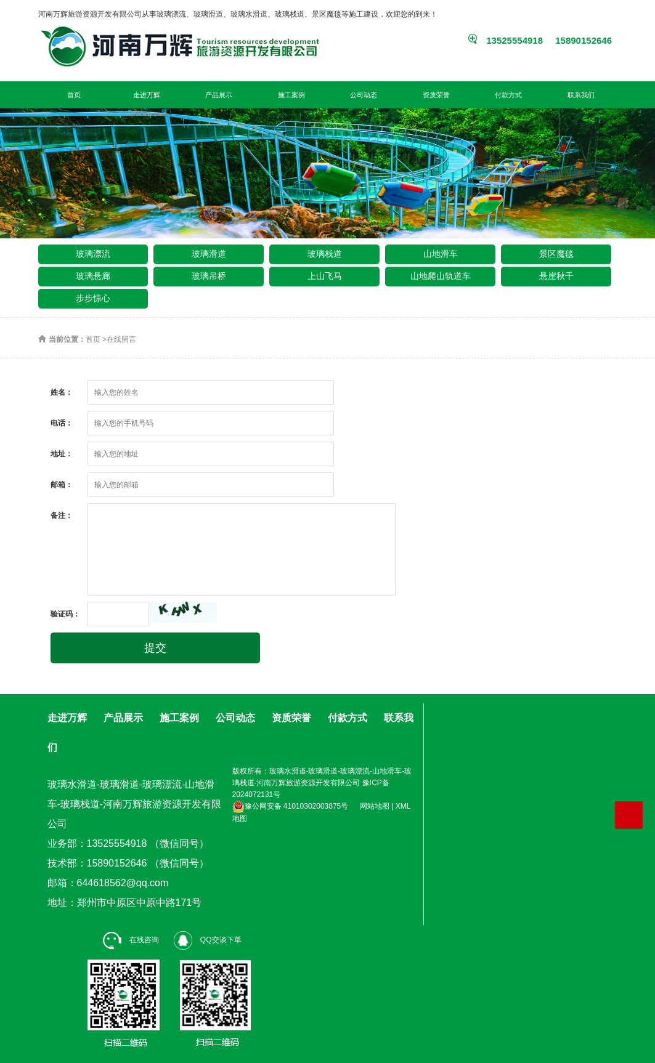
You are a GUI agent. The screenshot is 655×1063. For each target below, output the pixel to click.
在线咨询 (131, 940)
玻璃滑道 (209, 254)
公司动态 (363, 95)
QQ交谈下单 (208, 940)
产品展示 (218, 95)
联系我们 (581, 95)
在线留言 (121, 339)
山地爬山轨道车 (440, 276)
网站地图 (374, 806)
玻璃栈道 (324, 254)
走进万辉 (146, 95)
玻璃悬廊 (93, 276)
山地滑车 (440, 254)
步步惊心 (93, 298)
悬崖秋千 (556, 276)
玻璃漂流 (93, 254)
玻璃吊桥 (209, 276)
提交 (155, 648)
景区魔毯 (556, 254)
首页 (74, 95)
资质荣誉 (436, 95)
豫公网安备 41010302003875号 (290, 806)
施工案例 (291, 95)
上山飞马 (324, 276)
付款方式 (508, 95)
